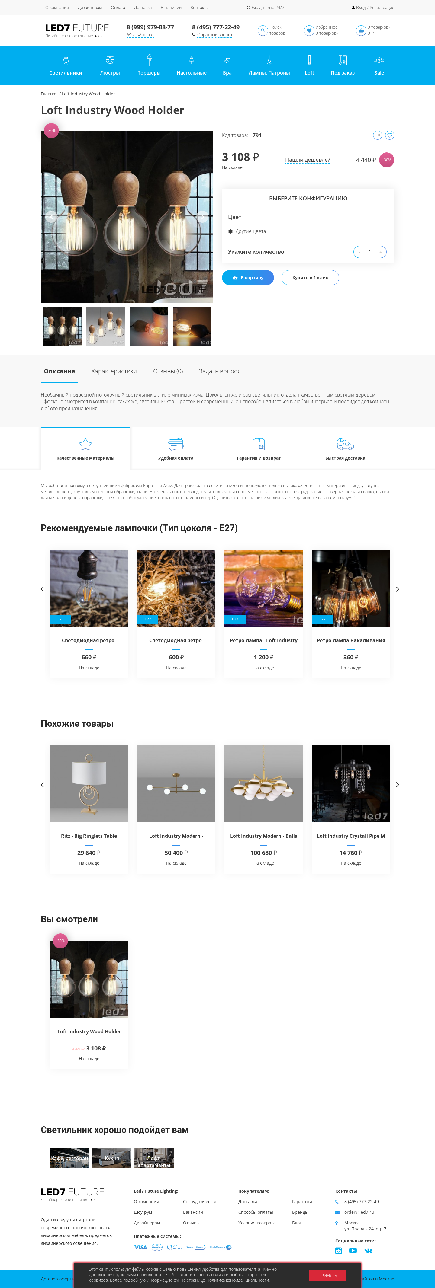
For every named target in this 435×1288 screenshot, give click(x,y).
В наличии (171, 7)
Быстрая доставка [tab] (345, 449)
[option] (127, 217)
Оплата (118, 7)
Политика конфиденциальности (237, 1280)
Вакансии (193, 1212)
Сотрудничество (200, 1201)
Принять (327, 1275)
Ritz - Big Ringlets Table (89, 836)
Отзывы (191, 1223)
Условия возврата (257, 1223)
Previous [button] (51, 221)
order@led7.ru (359, 1212)
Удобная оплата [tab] (176, 449)
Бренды (300, 1212)
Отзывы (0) (168, 371)
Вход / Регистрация (375, 7)
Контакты (200, 7)
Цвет (234, 217)
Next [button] (202, 221)
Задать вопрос (220, 371)
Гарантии (302, 1201)
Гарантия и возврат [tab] (259, 449)
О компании (57, 7)
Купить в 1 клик (310, 277)
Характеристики (114, 371)
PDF (377, 135)
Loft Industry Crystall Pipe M (351, 836)
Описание (59, 371)
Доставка (143, 7)
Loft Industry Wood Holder (89, 1031)
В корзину (248, 277)
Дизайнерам (90, 7)
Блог (296, 1223)
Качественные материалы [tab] (85, 449)
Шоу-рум (143, 1212)
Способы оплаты (255, 1212)
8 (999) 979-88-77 (150, 27)
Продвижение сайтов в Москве (362, 1279)
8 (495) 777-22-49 (216, 27)
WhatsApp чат (140, 34)
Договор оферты (58, 1279)
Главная (49, 94)
